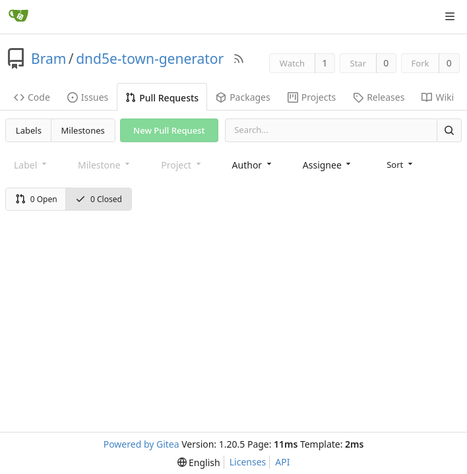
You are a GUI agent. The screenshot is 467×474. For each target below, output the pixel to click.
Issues (87, 97)
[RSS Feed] (239, 59)
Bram (48, 58)
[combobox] (253, 164)
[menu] (401, 164)
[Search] (449, 130)
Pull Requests (162, 98)
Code (32, 97)
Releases (378, 97)
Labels (29, 130)
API (282, 462)
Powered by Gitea (141, 444)
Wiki (437, 97)
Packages (243, 97)
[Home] (18, 16)
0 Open (36, 199)
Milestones (83, 130)
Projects (312, 97)
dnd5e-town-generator (150, 58)
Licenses (248, 462)
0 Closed (98, 199)
